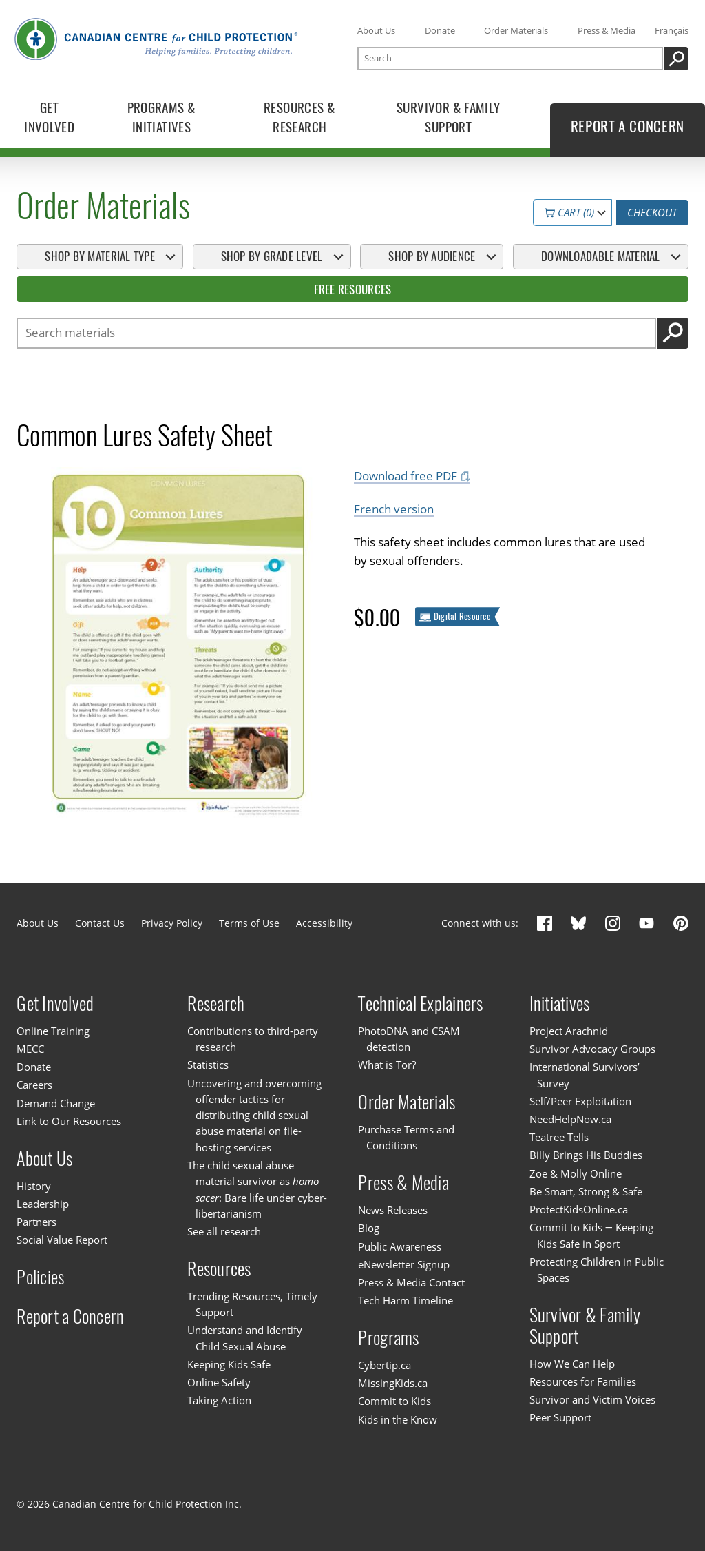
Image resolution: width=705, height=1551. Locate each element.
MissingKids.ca (393, 1383)
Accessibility (324, 922)
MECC (30, 1049)
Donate (440, 30)
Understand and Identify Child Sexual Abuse (244, 1338)
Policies (40, 1277)
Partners (36, 1222)
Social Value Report (62, 1239)
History (34, 1186)
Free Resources (353, 289)
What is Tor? (387, 1064)
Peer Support (560, 1417)
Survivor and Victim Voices (592, 1399)
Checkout (652, 213)
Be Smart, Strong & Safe (585, 1191)
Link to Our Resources (69, 1121)
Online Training (53, 1031)
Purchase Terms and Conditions (406, 1137)
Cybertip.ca (384, 1365)
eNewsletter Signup (404, 1264)
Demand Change (56, 1103)
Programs (388, 1338)
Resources (219, 1269)
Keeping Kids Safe (229, 1364)
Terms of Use (249, 922)
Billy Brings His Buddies (585, 1155)
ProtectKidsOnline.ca (578, 1209)
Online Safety (219, 1382)
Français (671, 30)
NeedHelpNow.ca (570, 1119)
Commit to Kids (394, 1401)
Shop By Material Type (99, 256)
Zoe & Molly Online (575, 1173)
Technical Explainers (420, 1004)
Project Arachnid (568, 1031)
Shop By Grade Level (272, 256)
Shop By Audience (431, 256)
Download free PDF (405, 476)
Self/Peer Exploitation (580, 1101)
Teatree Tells (559, 1137)
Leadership (43, 1204)
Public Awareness (399, 1246)
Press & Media (606, 30)
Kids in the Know (397, 1419)
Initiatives (559, 1004)
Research (215, 1004)
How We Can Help (572, 1363)
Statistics (208, 1064)
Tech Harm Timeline (405, 1300)
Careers (34, 1084)
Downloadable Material (600, 256)
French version (394, 509)
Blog (368, 1228)
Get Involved (55, 1004)
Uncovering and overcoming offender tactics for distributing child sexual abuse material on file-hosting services (254, 1115)
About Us (376, 30)
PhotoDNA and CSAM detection (409, 1039)
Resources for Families (582, 1381)
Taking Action (219, 1400)
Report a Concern (70, 1316)
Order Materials (516, 30)
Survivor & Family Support (584, 1325)
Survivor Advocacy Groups (592, 1049)
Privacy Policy (171, 922)
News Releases (393, 1210)
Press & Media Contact (411, 1282)
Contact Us (100, 922)
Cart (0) (569, 213)
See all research (224, 1231)
